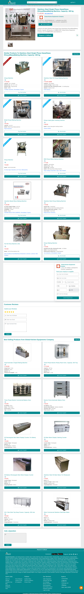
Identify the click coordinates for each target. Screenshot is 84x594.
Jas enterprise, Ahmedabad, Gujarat (52, 252)
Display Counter (53, 557)
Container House (17, 561)
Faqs (6, 587)
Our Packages (46, 581)
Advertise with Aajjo (47, 579)
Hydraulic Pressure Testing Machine (46, 564)
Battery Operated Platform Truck (30, 571)
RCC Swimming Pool (46, 570)
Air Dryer (75, 567)
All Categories (18, 581)
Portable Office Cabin (41, 560)
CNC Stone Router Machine (12, 563)
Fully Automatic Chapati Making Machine (15, 362)
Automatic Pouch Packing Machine (48, 567)
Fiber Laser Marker (72, 564)
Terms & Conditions (28, 579)
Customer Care (8, 581)
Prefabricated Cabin (32, 560)
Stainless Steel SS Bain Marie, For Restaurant (57, 474)
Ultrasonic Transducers (21, 567)
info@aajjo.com (64, 582)
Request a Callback (45, 34)
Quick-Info (7, 584)
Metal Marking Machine (10, 565)
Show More (76, 53)
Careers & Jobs (18, 579)
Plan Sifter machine (53, 565)
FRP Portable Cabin (16, 560)
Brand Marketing (46, 584)
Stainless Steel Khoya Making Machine (55, 200)
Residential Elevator (73, 557)
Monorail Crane (18, 564)
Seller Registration (47, 578)
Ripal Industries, (8, 127)
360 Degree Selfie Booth (65, 571)
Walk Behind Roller (48, 556)
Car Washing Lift (34, 568)
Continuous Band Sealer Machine (34, 567)
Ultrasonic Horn (60, 565)
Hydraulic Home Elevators (63, 557)
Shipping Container (9, 561)
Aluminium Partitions (13, 557)
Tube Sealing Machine (64, 556)
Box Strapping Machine (33, 557)
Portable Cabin (29, 556)
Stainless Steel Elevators (26, 558)
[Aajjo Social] (69, 553)
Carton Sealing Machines (44, 557)
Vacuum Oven (25, 561)
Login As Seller (46, 589)
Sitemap (7, 579)
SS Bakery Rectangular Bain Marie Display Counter (18, 474)
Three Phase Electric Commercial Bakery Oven (17, 399)
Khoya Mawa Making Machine (12, 4)
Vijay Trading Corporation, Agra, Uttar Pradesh (55, 169)
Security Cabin (35, 558)
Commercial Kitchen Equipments (41, 565)
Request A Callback (42, 548)
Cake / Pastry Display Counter (60, 564)
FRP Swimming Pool (24, 570)
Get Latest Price (49, 12)
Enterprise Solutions (47, 587)
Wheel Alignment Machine (50, 568)
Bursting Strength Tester (33, 564)
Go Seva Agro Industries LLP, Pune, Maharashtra (16, 169)
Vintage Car (20, 571)
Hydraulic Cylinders (46, 561)
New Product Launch (47, 586)
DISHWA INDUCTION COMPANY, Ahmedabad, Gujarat (17, 211)
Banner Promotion (47, 582)
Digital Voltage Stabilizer (47, 563)
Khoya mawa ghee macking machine (54, 119)
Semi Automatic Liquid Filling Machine (64, 567)
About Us (7, 578)
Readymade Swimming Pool (57, 570)
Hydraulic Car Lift (9, 558)
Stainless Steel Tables (23, 557)
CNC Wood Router (65, 561)
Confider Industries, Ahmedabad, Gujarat (14, 88)
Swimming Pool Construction (35, 570)
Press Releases (18, 578)
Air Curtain (31, 565)
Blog (6, 582)
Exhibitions (7, 586)
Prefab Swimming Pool (14, 570)
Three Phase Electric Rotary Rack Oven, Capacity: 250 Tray (61, 362)
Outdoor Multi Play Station (38, 556)
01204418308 (64, 577)
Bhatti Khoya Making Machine (12, 119)
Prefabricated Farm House (51, 558)
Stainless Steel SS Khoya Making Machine (56, 77)
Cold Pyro (58, 571)
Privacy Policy (27, 581)
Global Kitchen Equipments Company (54, 15)
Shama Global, (47, 127)
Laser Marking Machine (20, 556)
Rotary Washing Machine (23, 563)
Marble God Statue (20, 565)
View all (77, 338)
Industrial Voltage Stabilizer (35, 563)
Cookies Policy (27, 578)
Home (4, 4)
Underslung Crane (68, 563)
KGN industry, (47, 88)
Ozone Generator (51, 571)
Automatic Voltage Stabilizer (58, 563)
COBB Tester (24, 564)
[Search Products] (27, 2)
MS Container (24, 560)
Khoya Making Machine (22, 4)
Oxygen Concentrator (42, 571)
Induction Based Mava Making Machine (15, 200)
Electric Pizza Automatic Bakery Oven (54, 399)
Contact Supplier (46, 23)
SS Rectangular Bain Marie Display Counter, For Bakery (20, 436)
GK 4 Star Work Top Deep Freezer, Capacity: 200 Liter (19, 511)
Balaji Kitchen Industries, (50, 211)
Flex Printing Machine (73, 561)
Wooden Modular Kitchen (10, 568)
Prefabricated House (72, 560)
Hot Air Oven (31, 561)
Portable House (42, 558)
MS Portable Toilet (62, 558)
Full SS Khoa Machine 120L (12, 243)
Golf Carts (15, 571)
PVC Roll (26, 565)
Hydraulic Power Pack (55, 561)
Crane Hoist (11, 564)
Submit (8, 333)
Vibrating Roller (56, 556)
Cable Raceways (68, 565)
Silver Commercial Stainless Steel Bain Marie (56, 511)
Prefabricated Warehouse (62, 560)
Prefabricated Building (51, 560)
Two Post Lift (41, 568)
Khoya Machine (8, 77)
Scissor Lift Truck (17, 558)
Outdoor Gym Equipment (69, 570)
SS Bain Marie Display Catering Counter (55, 436)
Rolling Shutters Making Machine (23, 568)
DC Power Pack (38, 561)
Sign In (73, 2)
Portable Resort (70, 558)
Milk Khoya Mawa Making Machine (53, 158)
